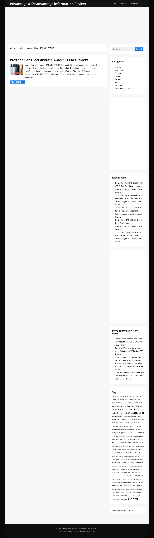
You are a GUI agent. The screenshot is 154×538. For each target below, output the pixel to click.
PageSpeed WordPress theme (69, 531)
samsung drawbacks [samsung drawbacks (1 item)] (117, 416)
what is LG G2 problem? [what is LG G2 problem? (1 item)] (124, 476)
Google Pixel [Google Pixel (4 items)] (137, 406)
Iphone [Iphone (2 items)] (114, 409)
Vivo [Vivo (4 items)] (124, 433)
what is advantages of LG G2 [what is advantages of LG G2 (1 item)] (123, 436)
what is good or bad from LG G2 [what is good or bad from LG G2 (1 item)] (120, 469)
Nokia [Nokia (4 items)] (114, 413)
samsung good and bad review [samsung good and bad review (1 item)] (132, 416)
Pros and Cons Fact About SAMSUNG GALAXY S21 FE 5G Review (129, 376)
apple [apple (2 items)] (114, 396)
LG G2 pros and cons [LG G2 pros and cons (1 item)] (125, 409)
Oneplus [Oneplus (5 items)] (120, 413)
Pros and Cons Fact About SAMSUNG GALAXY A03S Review (128, 342)
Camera (118, 73)
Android (118, 67)
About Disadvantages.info (132, 3)
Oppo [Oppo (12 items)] (127, 413)
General (118, 79)
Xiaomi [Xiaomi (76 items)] (133, 499)
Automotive (119, 70)
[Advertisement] (77, 23)
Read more (18, 82)
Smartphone (120, 86)
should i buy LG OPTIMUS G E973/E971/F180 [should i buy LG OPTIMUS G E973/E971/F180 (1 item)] (124, 419)
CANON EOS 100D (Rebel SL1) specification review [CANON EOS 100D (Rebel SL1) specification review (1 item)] (126, 399)
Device (117, 76)
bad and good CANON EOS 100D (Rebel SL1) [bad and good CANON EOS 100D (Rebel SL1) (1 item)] (128, 396)
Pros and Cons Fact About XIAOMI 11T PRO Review (49, 60)
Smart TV (119, 82)
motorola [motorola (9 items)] (135, 409)
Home (116, 3)
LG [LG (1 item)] (118, 409)
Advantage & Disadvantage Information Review (48, 3)
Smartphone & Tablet (124, 89)
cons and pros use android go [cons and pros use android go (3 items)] (122, 403)
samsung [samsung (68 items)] (137, 412)
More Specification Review (123, 510)
